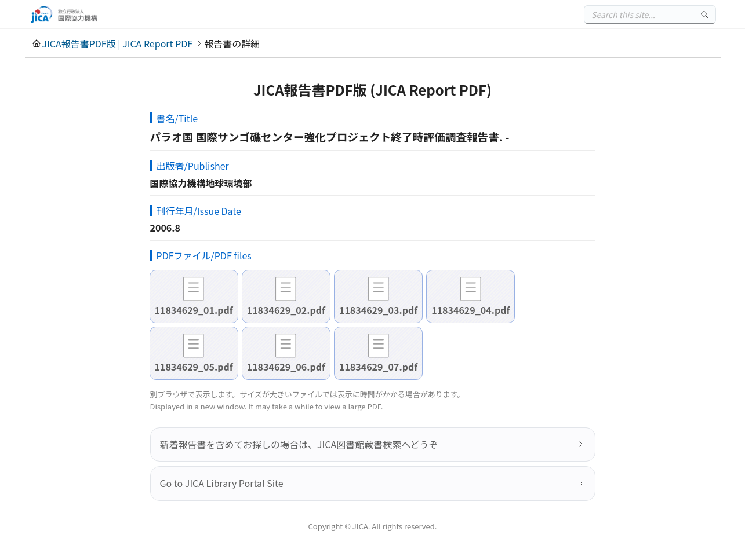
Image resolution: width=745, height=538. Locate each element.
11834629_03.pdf (378, 310)
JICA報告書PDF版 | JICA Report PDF (117, 43)
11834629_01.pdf (194, 310)
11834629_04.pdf (470, 310)
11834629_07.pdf (378, 367)
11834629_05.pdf (194, 367)
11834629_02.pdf (286, 310)
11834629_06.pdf (286, 367)
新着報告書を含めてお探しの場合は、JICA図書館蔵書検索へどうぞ (299, 444)
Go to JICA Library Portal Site (222, 483)
